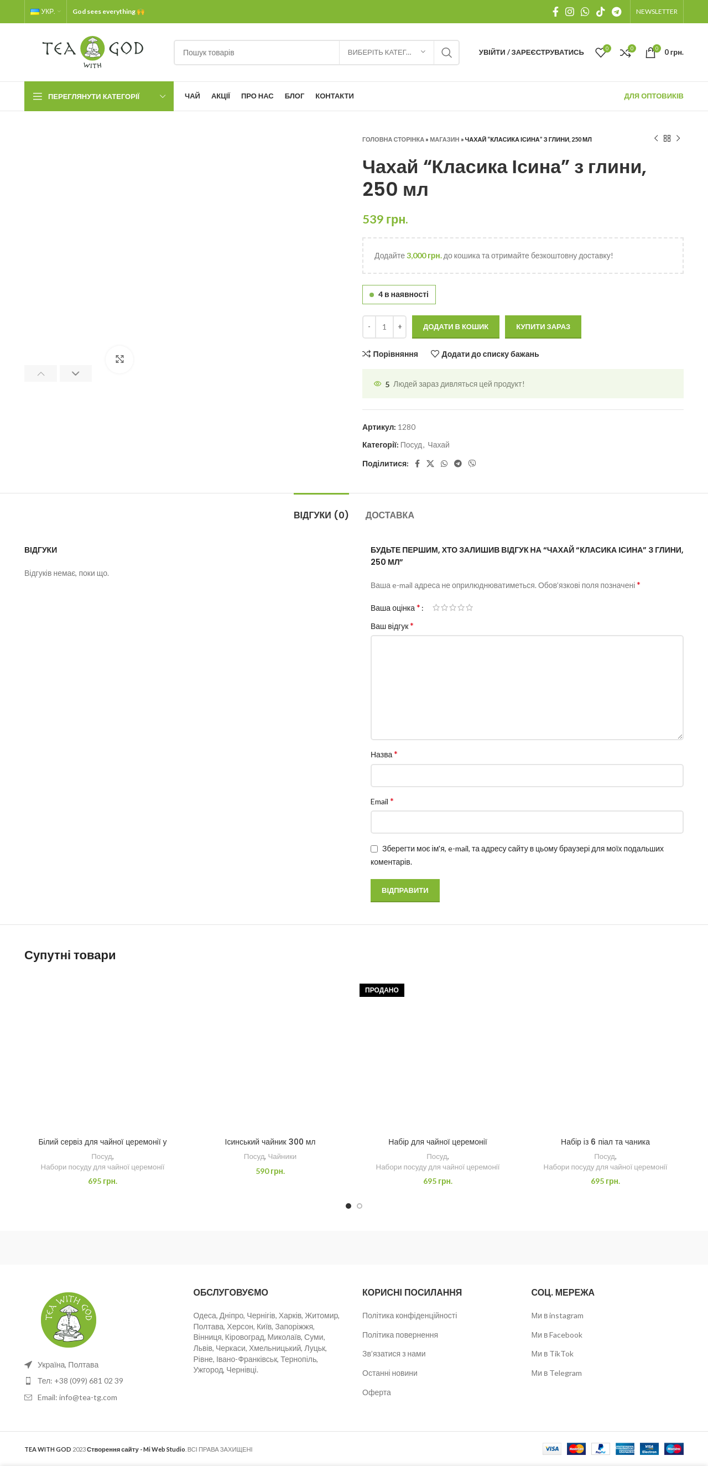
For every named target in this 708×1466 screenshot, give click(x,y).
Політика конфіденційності (409, 1315)
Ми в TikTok (553, 1353)
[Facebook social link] (555, 11)
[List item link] (100, 1381)
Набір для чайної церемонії (437, 1141)
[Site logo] (93, 51)
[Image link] (68, 1318)
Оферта (376, 1392)
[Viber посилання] (472, 463)
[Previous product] (656, 138)
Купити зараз (543, 326)
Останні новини (390, 1372)
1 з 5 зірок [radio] (436, 607)
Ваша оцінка (395, 607)
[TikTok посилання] (600, 11)
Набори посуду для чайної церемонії (103, 1166)
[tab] (321, 510)
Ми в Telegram (557, 1372)
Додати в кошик (455, 326)
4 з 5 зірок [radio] (461, 607)
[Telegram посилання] (616, 11)
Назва (384, 753)
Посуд (411, 444)
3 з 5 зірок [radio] (453, 607)
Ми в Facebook (557, 1334)
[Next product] (678, 138)
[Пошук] (317, 52)
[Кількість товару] (384, 327)
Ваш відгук (392, 625)
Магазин (444, 139)
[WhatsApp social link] (585, 11)
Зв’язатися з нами (394, 1353)
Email (382, 801)
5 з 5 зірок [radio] (469, 607)
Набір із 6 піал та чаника (605, 1141)
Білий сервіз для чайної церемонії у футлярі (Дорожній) (102, 1147)
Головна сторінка (393, 139)
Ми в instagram (558, 1315)
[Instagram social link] (569, 11)
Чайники (282, 1156)
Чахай (439, 444)
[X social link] (430, 463)
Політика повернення (400, 1334)
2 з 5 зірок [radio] (444, 607)
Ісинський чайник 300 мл (270, 1141)
